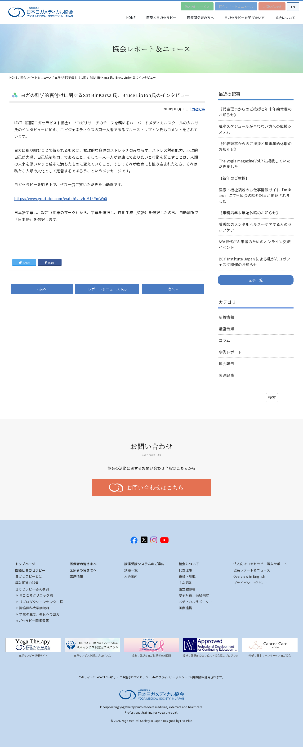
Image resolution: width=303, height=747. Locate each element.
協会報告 (226, 363)
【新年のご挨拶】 (234, 178)
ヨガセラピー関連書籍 (32, 620)
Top (107, 288)
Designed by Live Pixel (177, 721)
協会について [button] (285, 17)
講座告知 (226, 328)
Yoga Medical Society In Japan (141, 721)
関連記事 (198, 109)
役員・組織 (187, 576)
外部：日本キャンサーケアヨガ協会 (270, 655)
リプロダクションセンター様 (40, 601)
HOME (125, 17)
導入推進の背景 (27, 582)
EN (292, 6)
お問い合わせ (270, 6)
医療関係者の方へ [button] (197, 17)
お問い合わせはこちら (155, 487)
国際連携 (185, 607)
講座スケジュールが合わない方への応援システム (255, 129)
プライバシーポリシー (250, 582)
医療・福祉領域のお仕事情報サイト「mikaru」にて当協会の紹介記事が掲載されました (255, 195)
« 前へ (42, 288)
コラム (224, 340)
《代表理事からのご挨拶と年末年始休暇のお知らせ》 (255, 111)
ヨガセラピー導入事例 (32, 589)
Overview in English (249, 576)
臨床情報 (76, 576)
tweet (24, 262)
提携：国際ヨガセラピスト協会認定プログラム (210, 655)
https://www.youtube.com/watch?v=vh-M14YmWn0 (60, 198)
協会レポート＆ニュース (233, 6)
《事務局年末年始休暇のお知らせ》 (249, 212)
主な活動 (185, 582)
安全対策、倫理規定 (194, 595)
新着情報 (226, 317)
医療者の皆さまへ (83, 570)
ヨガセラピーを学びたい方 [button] (242, 17)
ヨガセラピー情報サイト (33, 655)
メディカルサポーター (195, 601)
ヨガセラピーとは (28, 576)
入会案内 (131, 576)
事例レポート (230, 352)
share (49, 262)
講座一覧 (131, 570)
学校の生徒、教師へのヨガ (38, 614)
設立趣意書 (187, 589)
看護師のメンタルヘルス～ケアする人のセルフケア (255, 227)
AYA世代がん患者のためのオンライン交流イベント (254, 244)
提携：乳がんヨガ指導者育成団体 (151, 655)
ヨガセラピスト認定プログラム (92, 655)
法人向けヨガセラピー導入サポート (260, 563)
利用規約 (196, 677)
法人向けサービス (193, 6)
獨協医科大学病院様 (33, 607)
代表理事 (185, 570)
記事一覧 (256, 279)
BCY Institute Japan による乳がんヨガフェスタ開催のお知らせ (254, 261)
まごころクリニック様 (35, 595)
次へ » (173, 288)
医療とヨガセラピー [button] (157, 17)
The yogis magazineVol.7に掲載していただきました (254, 163)
